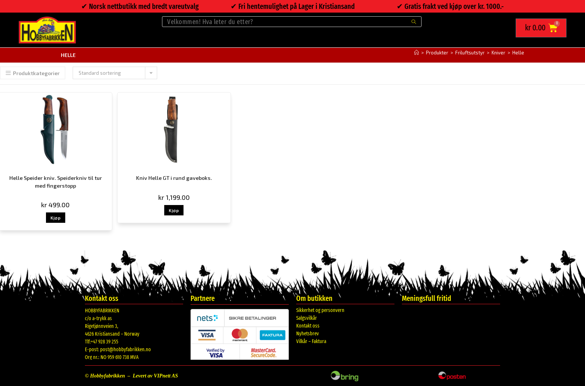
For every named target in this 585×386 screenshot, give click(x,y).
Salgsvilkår (306, 318)
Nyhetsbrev (307, 333)
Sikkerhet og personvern (320, 310)
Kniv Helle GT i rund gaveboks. (174, 177)
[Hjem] (416, 52)
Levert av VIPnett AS (155, 375)
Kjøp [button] (55, 217)
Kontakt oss (308, 325)
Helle (518, 52)
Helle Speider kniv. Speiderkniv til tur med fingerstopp (55, 181)
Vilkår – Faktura (311, 341)
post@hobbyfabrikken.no (125, 349)
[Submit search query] (414, 21)
